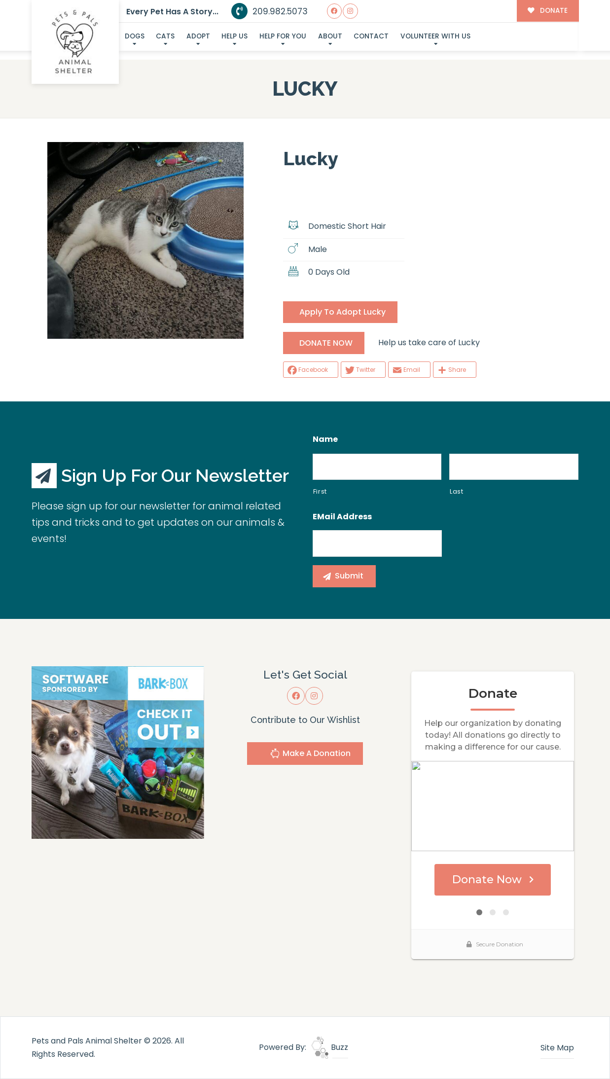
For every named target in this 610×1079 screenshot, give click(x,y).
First (320, 491)
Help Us (234, 36)
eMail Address (342, 517)
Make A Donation (310, 754)
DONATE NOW (326, 343)
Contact (371, 36)
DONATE (548, 10)
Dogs (134, 36)
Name (325, 439)
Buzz (329, 1047)
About (330, 36)
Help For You (282, 36)
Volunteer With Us (435, 36)
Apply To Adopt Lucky (342, 312)
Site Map (557, 1047)
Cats (165, 36)
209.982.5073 (269, 11)
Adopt (198, 36)
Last (457, 491)
